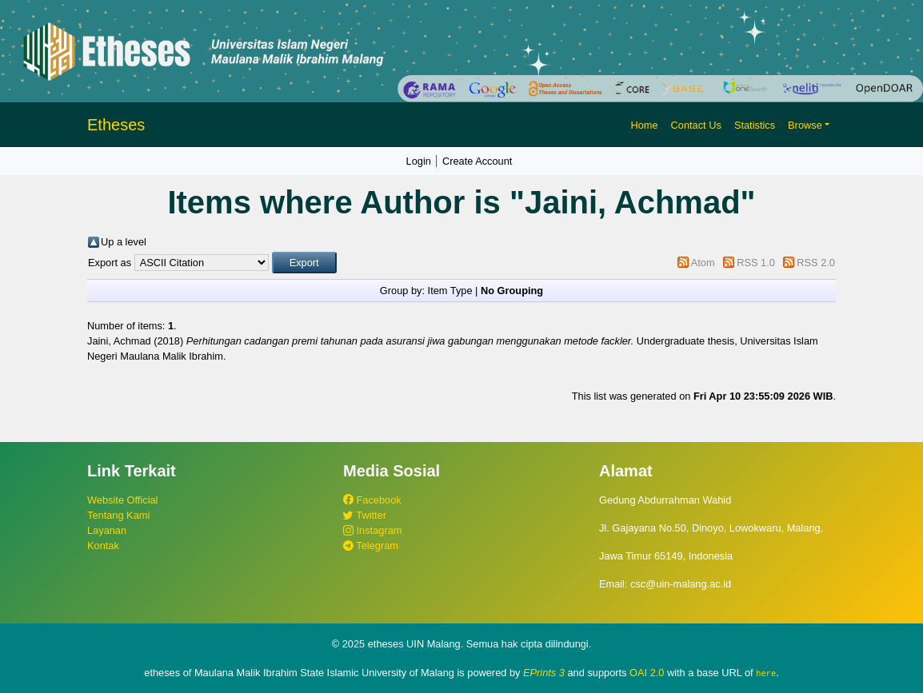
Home (643, 125)
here (766, 673)
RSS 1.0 (756, 263)
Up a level (123, 242)
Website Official (122, 500)
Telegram (370, 546)
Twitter (364, 515)
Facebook (372, 500)
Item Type (450, 291)
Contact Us (696, 125)
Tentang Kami (118, 515)
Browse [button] (805, 125)
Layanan (106, 530)
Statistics (754, 125)
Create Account (477, 161)
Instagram (372, 530)
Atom (703, 263)
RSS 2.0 (816, 263)
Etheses (116, 124)
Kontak (103, 546)
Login (418, 161)
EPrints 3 (544, 673)
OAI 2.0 (646, 673)
